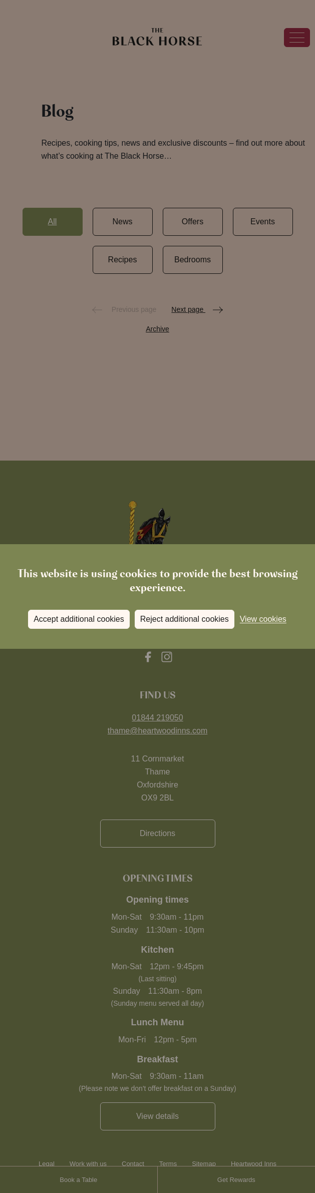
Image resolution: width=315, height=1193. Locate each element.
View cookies (263, 619)
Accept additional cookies (79, 619)
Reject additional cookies (184, 619)
